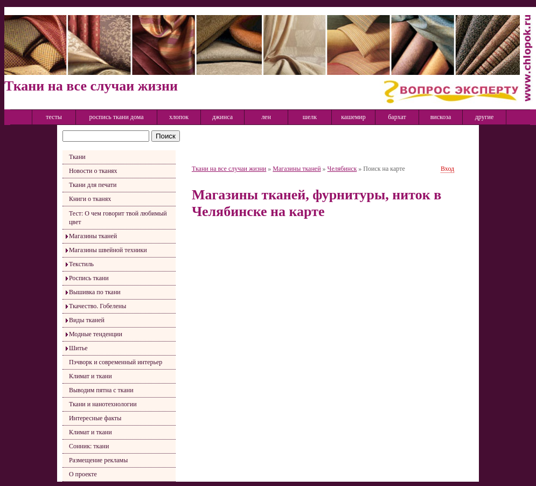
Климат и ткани (90, 376)
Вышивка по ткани (95, 292)
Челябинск (342, 168)
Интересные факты (95, 418)
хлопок (179, 117)
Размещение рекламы (98, 460)
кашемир (353, 117)
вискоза (440, 117)
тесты (54, 117)
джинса (222, 117)
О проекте (83, 474)
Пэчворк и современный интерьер (115, 362)
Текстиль (81, 264)
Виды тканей (87, 320)
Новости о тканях (93, 171)
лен (266, 117)
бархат (397, 117)
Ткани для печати (93, 185)
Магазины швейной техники (108, 250)
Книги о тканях (90, 199)
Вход (447, 168)
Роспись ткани (89, 278)
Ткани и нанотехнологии (103, 404)
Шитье (78, 348)
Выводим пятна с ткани (101, 390)
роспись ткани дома (116, 117)
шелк (310, 117)
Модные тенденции (95, 334)
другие (484, 117)
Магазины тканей (93, 236)
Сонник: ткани (89, 446)
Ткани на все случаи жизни (229, 168)
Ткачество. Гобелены (97, 306)
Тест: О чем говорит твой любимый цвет (118, 218)
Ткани (77, 157)
